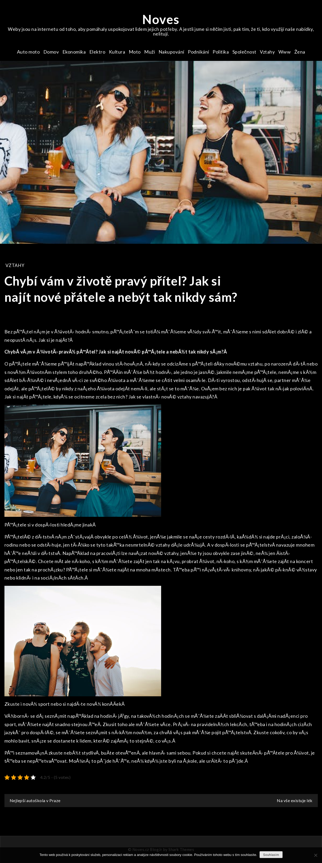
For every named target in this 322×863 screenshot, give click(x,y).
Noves (161, 19)
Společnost (244, 52)
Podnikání (198, 52)
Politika (221, 52)
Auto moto (28, 52)
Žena (299, 52)
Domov (51, 52)
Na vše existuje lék (295, 800)
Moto (135, 52)
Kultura (117, 52)
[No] (315, 855)
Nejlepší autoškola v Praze (35, 800)
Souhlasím (271, 855)
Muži (149, 52)
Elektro (97, 52)
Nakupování (171, 52)
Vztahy (267, 52)
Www (284, 52)
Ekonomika (74, 52)
